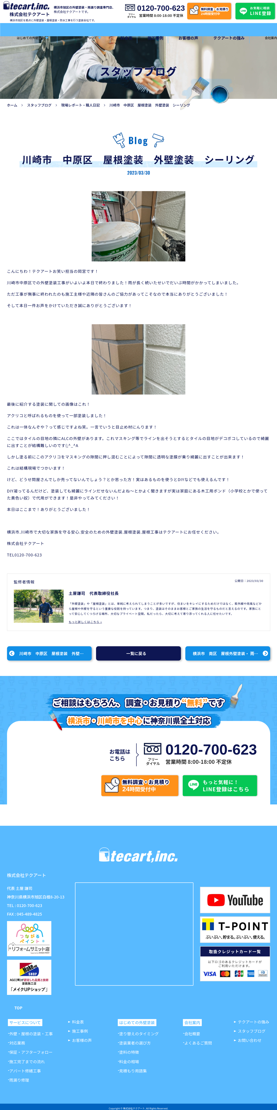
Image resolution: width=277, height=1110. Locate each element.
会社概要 (192, 1033)
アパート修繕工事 (25, 1071)
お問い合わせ (250, 1040)
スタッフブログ (39, 105)
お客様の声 (174, 38)
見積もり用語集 (133, 1071)
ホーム (12, 105)
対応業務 (17, 1043)
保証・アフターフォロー (31, 1052)
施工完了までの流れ (27, 1061)
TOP (18, 1007)
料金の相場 (129, 1061)
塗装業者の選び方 (135, 1043)
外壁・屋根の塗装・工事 (31, 1033)
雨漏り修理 (19, 1080)
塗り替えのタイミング (139, 1033)
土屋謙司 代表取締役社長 (94, 593)
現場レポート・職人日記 (80, 105)
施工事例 (145, 38)
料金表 (120, 38)
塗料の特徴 (129, 1052)
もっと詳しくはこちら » (85, 622)
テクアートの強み (211, 38)
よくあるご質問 (198, 1043)
